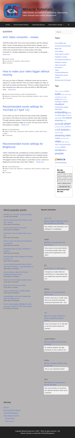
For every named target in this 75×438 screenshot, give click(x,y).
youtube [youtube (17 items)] (59, 153)
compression (14, 96)
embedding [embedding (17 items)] (61, 112)
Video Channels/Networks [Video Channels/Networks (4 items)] (63, 144)
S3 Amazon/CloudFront (63, 59)
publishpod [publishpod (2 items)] (62, 126)
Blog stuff (58, 48)
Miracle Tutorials (38, 9)
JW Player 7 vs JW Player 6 (55, 268)
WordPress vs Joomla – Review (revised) (18, 214)
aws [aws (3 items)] (62, 97)
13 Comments (8, 135)
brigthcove (7, 96)
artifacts (6, 131)
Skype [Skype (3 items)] (61, 132)
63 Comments (8, 63)
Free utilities (59, 51)
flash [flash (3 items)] (56, 115)
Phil (45, 313)
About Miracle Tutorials (57, 24)
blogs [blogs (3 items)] (65, 97)
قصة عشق (47, 218)
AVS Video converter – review (20, 37)
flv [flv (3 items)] (66, 115)
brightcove (20, 168)
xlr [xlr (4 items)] (66, 150)
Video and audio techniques (12, 94)
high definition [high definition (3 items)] (58, 118)
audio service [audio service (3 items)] (64, 94)
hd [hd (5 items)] (68, 115)
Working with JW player (63, 80)
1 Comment (7, 172)
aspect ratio (13, 131)
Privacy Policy (10, 418)
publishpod (29, 96)
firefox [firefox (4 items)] (69, 112)
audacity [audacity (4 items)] (66, 91)
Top (59, 431)
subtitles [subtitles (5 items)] (57, 138)
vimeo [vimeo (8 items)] (63, 147)
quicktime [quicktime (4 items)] (68, 126)
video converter (25, 61)
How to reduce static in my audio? (15, 228)
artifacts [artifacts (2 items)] (56, 91)
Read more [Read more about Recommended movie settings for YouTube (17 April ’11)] (25, 125)
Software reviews (9, 59)
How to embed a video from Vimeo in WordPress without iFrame (54, 318)
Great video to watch (62, 54)
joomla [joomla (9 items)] (58, 124)
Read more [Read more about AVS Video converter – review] (6, 54)
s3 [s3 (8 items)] (56, 130)
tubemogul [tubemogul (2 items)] (63, 138)
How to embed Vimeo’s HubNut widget (17, 291)
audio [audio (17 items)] (58, 94)
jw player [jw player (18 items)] (66, 123)
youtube (45, 96)
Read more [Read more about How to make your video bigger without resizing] (12, 90)
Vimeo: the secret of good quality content (17, 280)
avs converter (8, 61)
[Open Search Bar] (68, 24)
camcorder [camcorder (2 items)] (64, 99)
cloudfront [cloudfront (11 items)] (59, 104)
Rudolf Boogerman (48, 433)
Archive (7, 24)
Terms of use (9, 421)
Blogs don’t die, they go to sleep (14, 285)
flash (26, 131)
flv (13, 61)
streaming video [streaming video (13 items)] (63, 135)
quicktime (17, 61)
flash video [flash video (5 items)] (61, 115)
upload (37, 131)
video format (43, 131)
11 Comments (8, 98)
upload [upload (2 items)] (67, 138)
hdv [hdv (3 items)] (70, 115)
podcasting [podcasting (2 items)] (57, 126)
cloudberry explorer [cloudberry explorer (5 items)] (61, 101)
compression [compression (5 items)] (59, 107)
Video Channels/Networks (28, 94)
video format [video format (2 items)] (57, 147)
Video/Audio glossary (38, 24)
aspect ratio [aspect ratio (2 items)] (61, 91)
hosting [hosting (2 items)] (64, 120)
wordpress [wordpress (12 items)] (60, 150)
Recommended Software (21, 24)
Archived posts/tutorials (63, 46)
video (41, 96)
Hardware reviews (61, 57)
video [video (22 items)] (58, 141)
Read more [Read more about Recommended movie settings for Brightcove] (40, 162)
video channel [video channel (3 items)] (65, 142)
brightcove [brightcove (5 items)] (58, 99)
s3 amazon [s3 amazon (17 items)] (63, 129)
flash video (22, 96)
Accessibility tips (60, 43)
